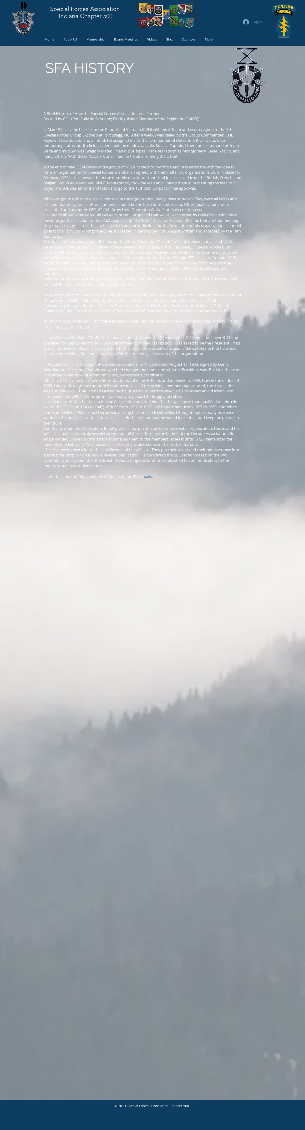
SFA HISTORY (89, 68)
